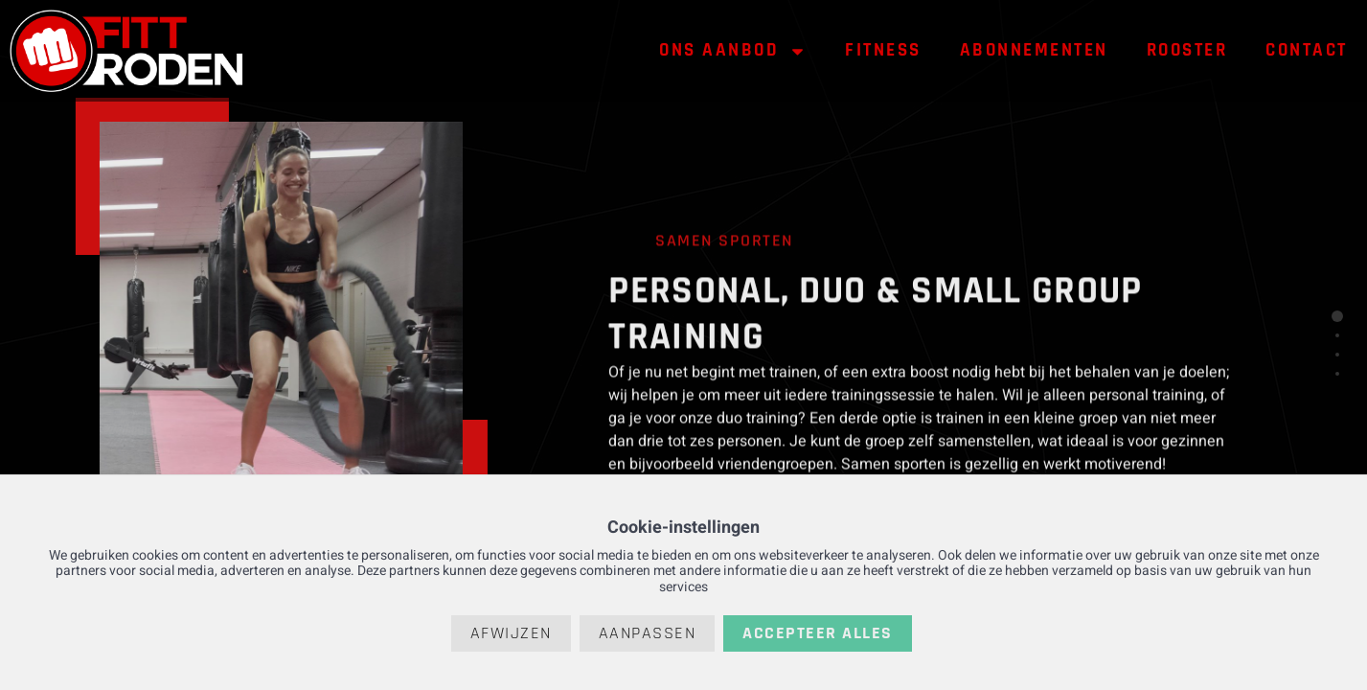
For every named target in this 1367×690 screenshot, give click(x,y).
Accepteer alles (817, 633)
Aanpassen (647, 633)
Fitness (883, 50)
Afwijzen (511, 633)
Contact (1306, 50)
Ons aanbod (733, 51)
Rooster (1187, 50)
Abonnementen (1034, 50)
